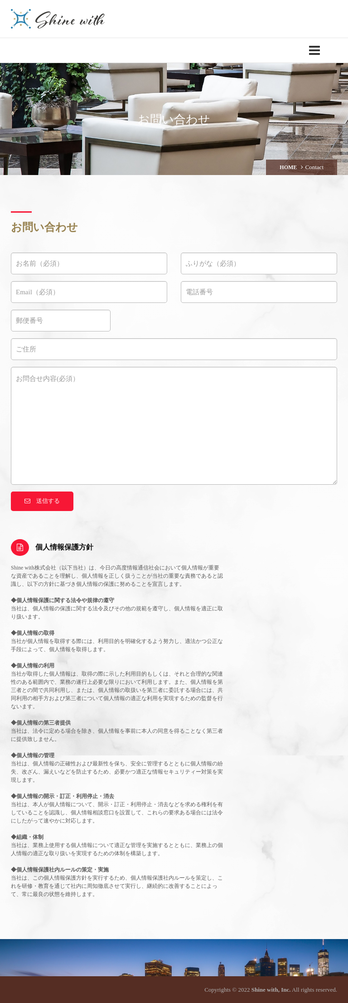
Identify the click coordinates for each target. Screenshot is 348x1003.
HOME (288, 167)
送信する (42, 500)
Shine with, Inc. (271, 989)
